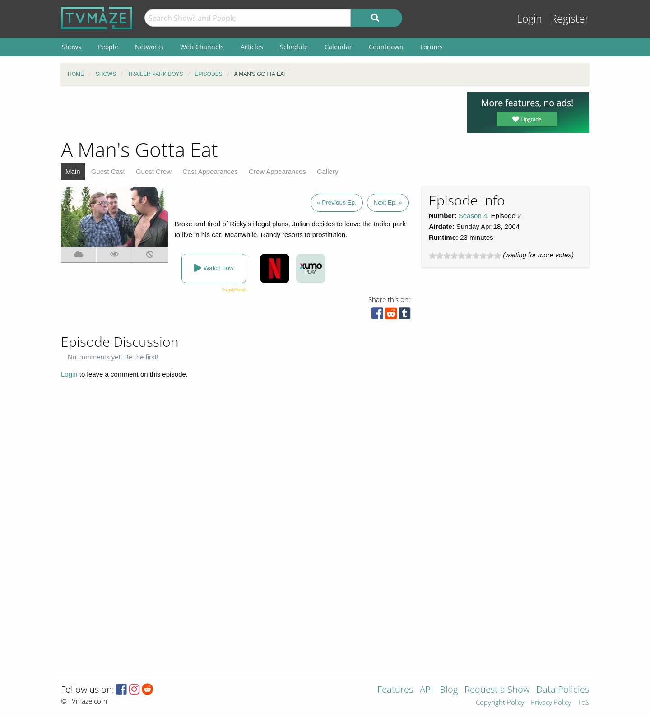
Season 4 (473, 215)
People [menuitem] (108, 46)
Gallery (328, 171)
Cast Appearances (210, 171)
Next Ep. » (387, 202)
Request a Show (496, 690)
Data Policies (562, 690)
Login (529, 19)
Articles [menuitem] (252, 46)
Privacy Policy (551, 703)
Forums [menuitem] (431, 46)
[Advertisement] (257, 112)
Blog (449, 690)
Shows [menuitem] (71, 46)
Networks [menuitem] (149, 46)
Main (72, 171)
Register (570, 19)
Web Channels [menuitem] (202, 46)
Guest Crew (154, 171)
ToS (583, 703)
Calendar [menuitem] (338, 46)
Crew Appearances (277, 171)
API (426, 690)
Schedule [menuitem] (294, 46)
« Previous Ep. (337, 202)
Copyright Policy (500, 703)
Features (395, 690)
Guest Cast (108, 171)
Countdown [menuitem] (386, 46)
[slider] (465, 255)
